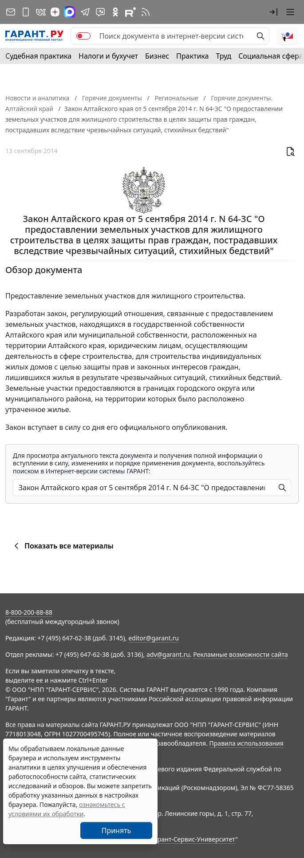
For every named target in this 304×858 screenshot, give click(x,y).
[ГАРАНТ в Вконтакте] (41, 12)
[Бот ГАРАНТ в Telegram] (100, 12)
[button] (273, 12)
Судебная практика (38, 56)
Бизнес (157, 56)
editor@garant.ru (153, 638)
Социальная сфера (270, 56)
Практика (192, 56)
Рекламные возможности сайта (240, 654)
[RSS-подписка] (145, 12)
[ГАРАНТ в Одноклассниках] (115, 12)
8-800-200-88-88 (28, 612)
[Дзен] (55, 12)
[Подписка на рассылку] (10, 12)
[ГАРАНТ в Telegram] (85, 12)
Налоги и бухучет (108, 56)
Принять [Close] (116, 830)
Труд (223, 56)
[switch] (83, 36)
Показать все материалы (62, 545)
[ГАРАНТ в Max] (69, 12)
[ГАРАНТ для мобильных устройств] (25, 12)
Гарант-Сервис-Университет (193, 839)
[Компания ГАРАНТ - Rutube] (130, 12)
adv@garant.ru (168, 654)
